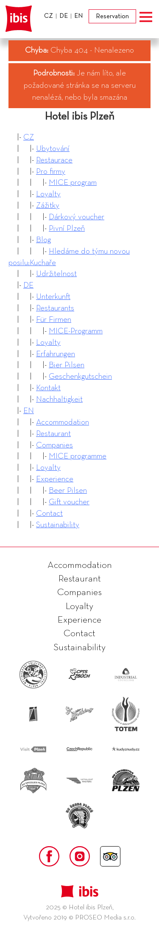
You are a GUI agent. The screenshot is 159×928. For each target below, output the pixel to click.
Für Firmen (53, 320)
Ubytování (53, 149)
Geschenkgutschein (80, 376)
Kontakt (48, 388)
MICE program (73, 183)
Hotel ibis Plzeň (79, 116)
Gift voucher (69, 502)
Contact (49, 513)
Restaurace (54, 160)
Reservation (112, 16)
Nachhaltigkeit (59, 399)
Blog (43, 240)
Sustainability (57, 525)
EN (28, 411)
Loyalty (48, 194)
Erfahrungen (55, 354)
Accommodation (62, 422)
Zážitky (47, 205)
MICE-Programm (76, 331)
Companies (54, 445)
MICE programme (77, 456)
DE (28, 285)
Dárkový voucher (76, 217)
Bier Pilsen (66, 365)
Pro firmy (50, 172)
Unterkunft (53, 297)
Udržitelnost (56, 274)
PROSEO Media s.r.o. (105, 917)
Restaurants (55, 308)
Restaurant (53, 434)
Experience (54, 479)
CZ (28, 137)
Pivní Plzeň (67, 228)
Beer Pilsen (68, 490)
